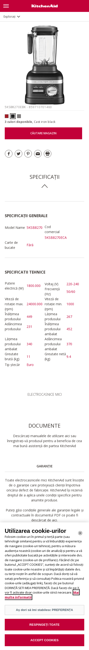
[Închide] (80, 533)
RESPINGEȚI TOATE (44, 624)
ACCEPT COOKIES (44, 640)
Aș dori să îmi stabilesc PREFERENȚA (44, 610)
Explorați (9, 17)
